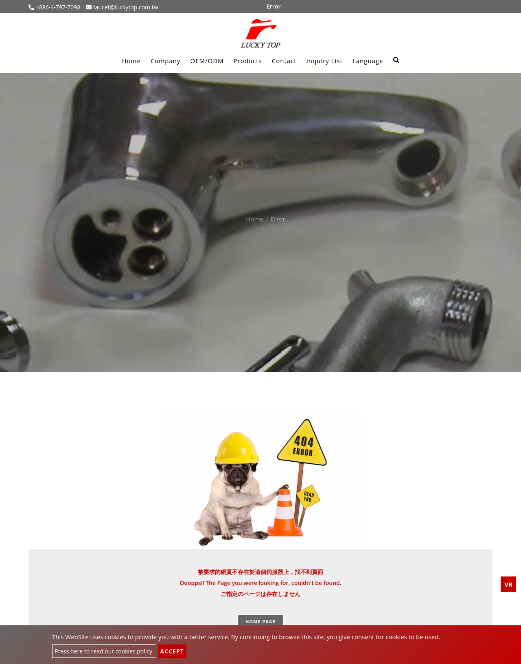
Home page (260, 621)
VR (508, 584)
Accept (172, 651)
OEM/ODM (206, 61)
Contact (284, 61)
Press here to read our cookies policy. (104, 651)
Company (166, 61)
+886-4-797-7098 (57, 7)
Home (131, 61)
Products (248, 61)
